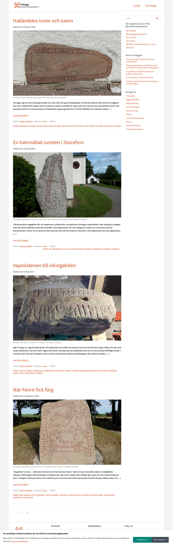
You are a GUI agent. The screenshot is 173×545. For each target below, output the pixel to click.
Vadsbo (15, 373)
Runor (45, 121)
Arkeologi (130, 95)
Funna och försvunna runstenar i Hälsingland (140, 60)
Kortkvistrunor (38, 370)
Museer (129, 114)
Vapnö (21, 373)
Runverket (99, 126)
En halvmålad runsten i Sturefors (48, 142)
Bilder (21, 495)
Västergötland (30, 373)
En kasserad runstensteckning (139, 77)
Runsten (92, 126)
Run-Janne (66, 249)
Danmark (22, 370)
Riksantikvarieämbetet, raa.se (142, 44)
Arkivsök (132, 30)
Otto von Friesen (67, 126)
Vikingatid (117, 126)
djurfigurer (27, 495)
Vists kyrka (115, 249)
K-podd (136, 5)
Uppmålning (108, 126)
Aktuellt (15, 126)
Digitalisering (132, 103)
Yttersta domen (28, 497)
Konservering (132, 110)
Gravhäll (33, 126)
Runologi (74, 249)
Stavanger (103, 370)
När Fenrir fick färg (33, 389)
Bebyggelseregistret (138, 34)
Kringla (132, 40)
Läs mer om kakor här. (19, 541)
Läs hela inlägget (20, 115)
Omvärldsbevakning (135, 118)
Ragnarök (72, 495)
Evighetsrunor (24, 126)
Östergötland (57, 249)
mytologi (48, 495)
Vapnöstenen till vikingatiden (44, 265)
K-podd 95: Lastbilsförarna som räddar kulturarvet (140, 72)
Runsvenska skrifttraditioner (89, 370)
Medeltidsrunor (49, 370)
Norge (57, 370)
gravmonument (42, 126)
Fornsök (132, 37)
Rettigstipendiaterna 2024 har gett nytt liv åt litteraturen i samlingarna (142, 66)
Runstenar (87, 249)
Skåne (100, 495)
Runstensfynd (96, 249)
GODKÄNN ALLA (160, 539)
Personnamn (78, 126)
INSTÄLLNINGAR (139, 539)
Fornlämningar (133, 107)
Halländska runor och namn (43, 20)
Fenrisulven (40, 495)
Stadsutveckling (133, 125)
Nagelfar (55, 495)
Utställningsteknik (134, 129)
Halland (51, 126)
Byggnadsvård (132, 99)
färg (50, 249)
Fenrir (34, 495)
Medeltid (58, 126)
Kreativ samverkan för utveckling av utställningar (142, 82)
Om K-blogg (150, 5)
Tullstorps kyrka (109, 495)
